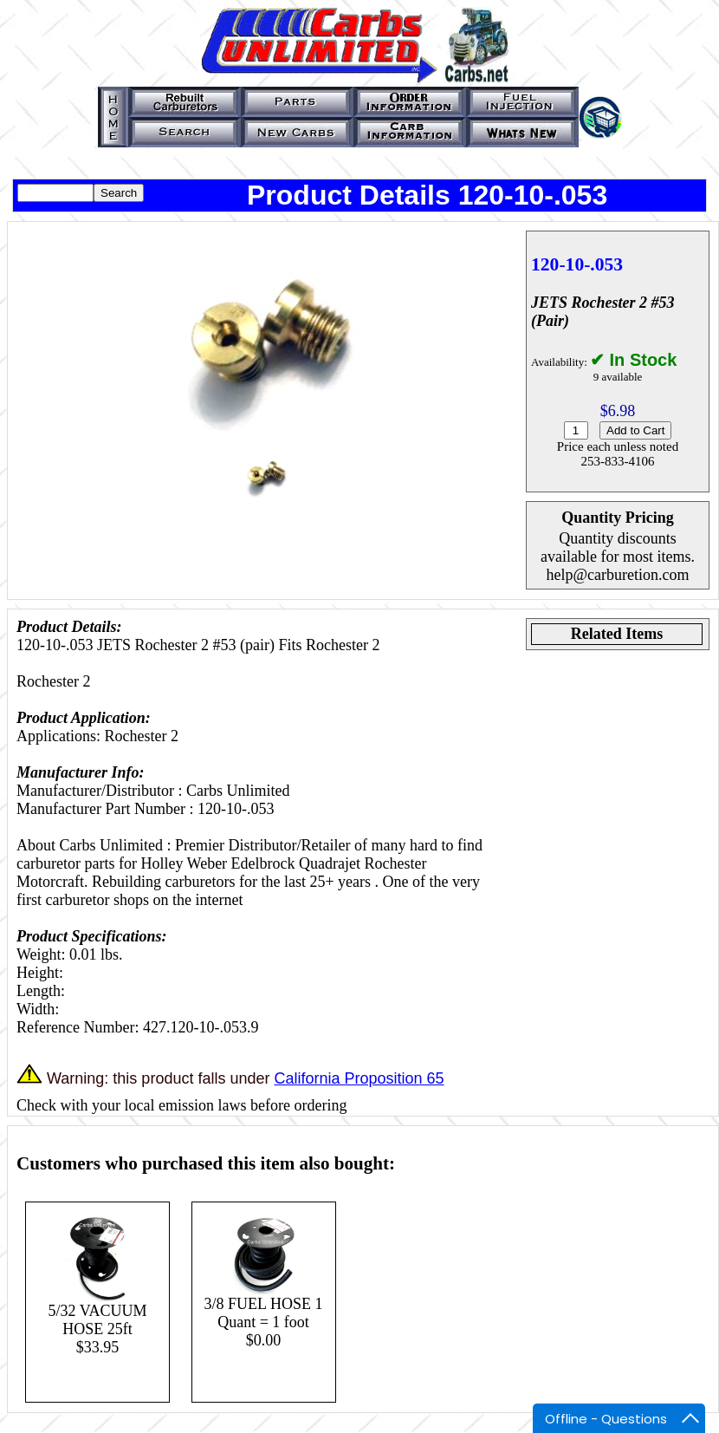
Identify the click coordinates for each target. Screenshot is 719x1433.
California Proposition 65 (359, 1078)
